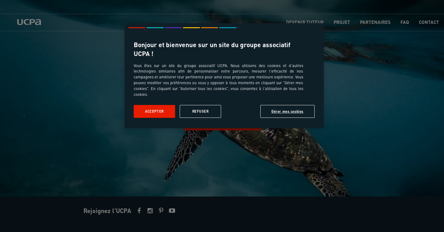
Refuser (200, 111)
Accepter (154, 111)
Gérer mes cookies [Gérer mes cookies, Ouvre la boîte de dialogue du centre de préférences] (287, 111)
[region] (224, 75)
